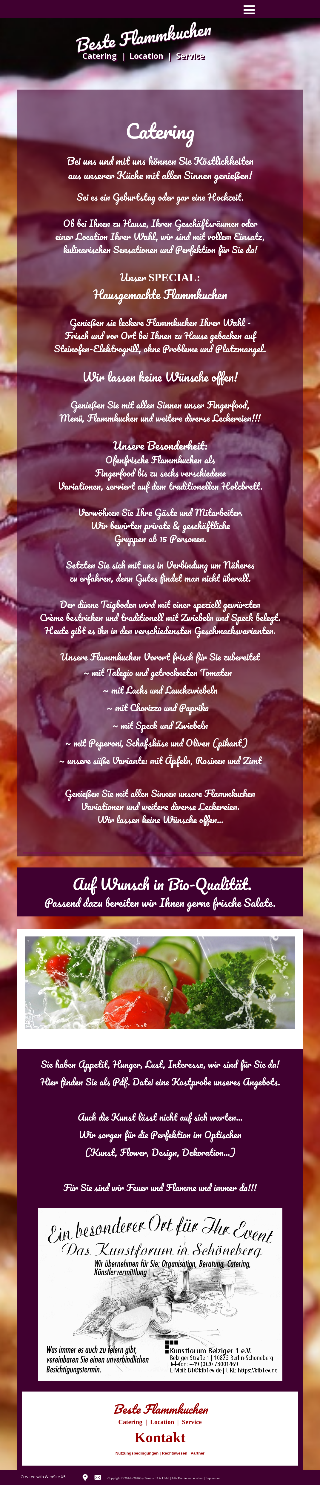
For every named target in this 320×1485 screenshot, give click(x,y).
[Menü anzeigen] (249, 9)
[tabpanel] (159, 475)
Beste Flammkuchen (143, 36)
